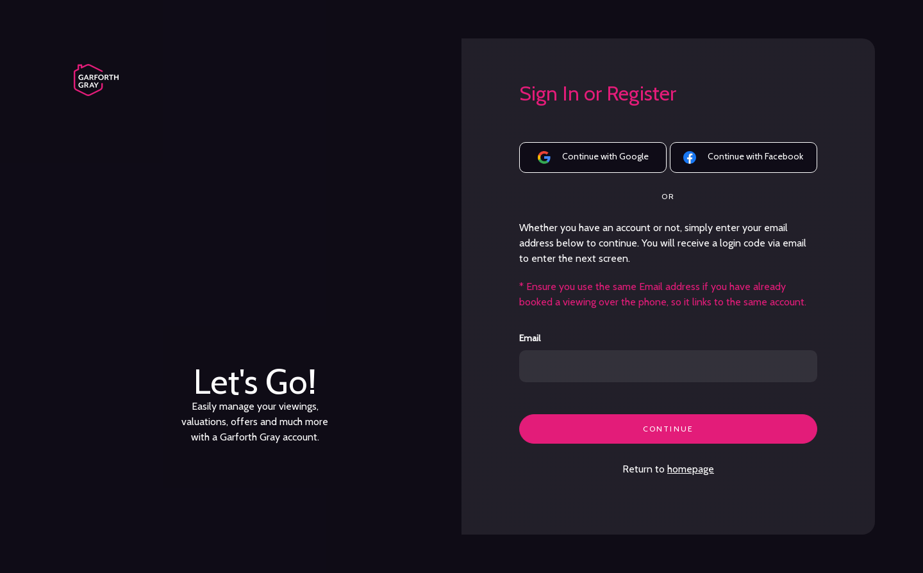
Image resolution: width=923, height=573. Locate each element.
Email (529, 338)
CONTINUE (668, 428)
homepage (690, 469)
